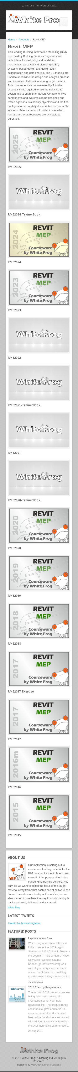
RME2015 (14, 835)
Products (24, 39)
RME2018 (14, 643)
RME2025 (14, 167)
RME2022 (14, 357)
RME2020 (14, 548)
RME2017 (14, 739)
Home (11, 39)
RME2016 (14, 787)
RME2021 (14, 453)
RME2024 (14, 262)
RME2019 (14, 595)
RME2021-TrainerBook (24, 405)
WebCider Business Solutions (46, 1064)
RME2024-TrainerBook (24, 214)
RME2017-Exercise (21, 691)
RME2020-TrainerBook (24, 500)
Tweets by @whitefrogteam (24, 923)
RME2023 (14, 310)
